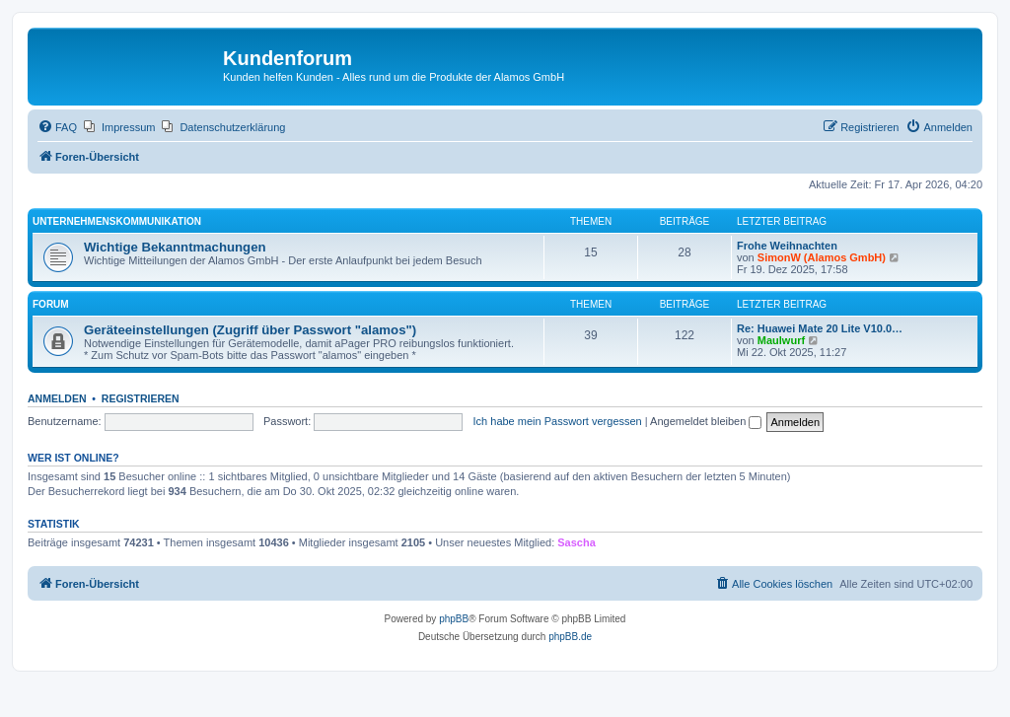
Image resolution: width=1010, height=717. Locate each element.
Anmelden (57, 398)
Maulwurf (781, 340)
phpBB (454, 618)
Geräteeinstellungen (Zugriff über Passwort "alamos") (250, 330)
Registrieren (141, 398)
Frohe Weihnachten (787, 245)
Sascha (576, 542)
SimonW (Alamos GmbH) (822, 257)
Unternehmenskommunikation (117, 221)
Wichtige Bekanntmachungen (175, 247)
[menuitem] (57, 127)
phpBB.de (570, 636)
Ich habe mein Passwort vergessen (557, 421)
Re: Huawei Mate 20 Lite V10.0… (819, 328)
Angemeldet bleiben (705, 421)
